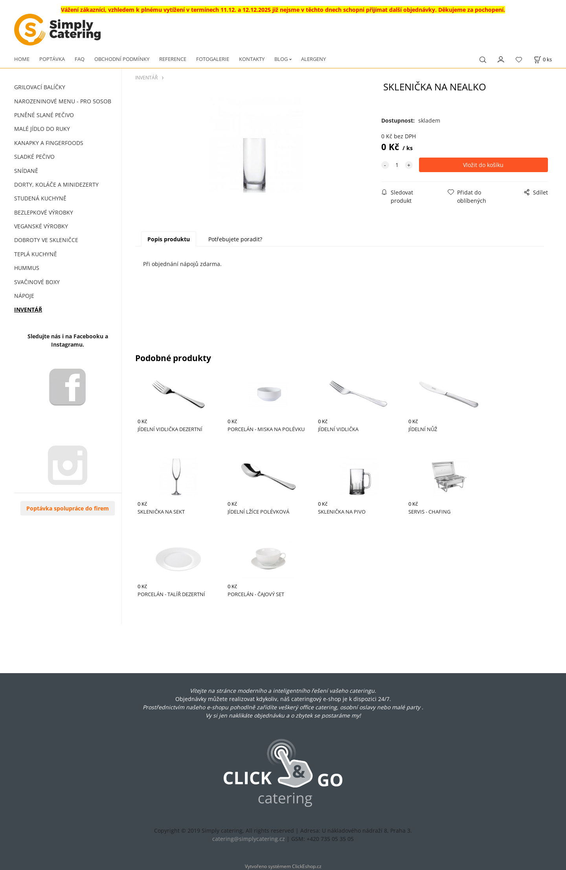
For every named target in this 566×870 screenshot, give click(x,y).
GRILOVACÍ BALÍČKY (39, 87)
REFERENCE (172, 58)
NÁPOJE (24, 295)
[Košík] (543, 59)
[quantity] (397, 165)
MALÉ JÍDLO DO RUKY (42, 128)
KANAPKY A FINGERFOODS (48, 143)
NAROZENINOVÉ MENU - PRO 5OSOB (62, 101)
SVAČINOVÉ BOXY (37, 282)
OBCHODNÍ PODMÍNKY (121, 58)
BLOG (281, 58)
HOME (21, 58)
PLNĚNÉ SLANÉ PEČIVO (44, 115)
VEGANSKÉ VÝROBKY (41, 226)
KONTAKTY (252, 58)
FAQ (80, 58)
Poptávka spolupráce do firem (67, 508)
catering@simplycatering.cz (248, 838)
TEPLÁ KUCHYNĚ (35, 254)
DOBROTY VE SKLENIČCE (46, 240)
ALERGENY (313, 58)
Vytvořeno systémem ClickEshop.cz (283, 866)
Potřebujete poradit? (235, 239)
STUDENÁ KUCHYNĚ (40, 198)
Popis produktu (168, 239)
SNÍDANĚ (26, 170)
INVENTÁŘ (28, 309)
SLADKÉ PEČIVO (34, 156)
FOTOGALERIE (212, 58)
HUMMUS (26, 268)
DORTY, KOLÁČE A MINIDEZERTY (56, 184)
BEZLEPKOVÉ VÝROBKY (43, 212)
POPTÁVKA (52, 58)
